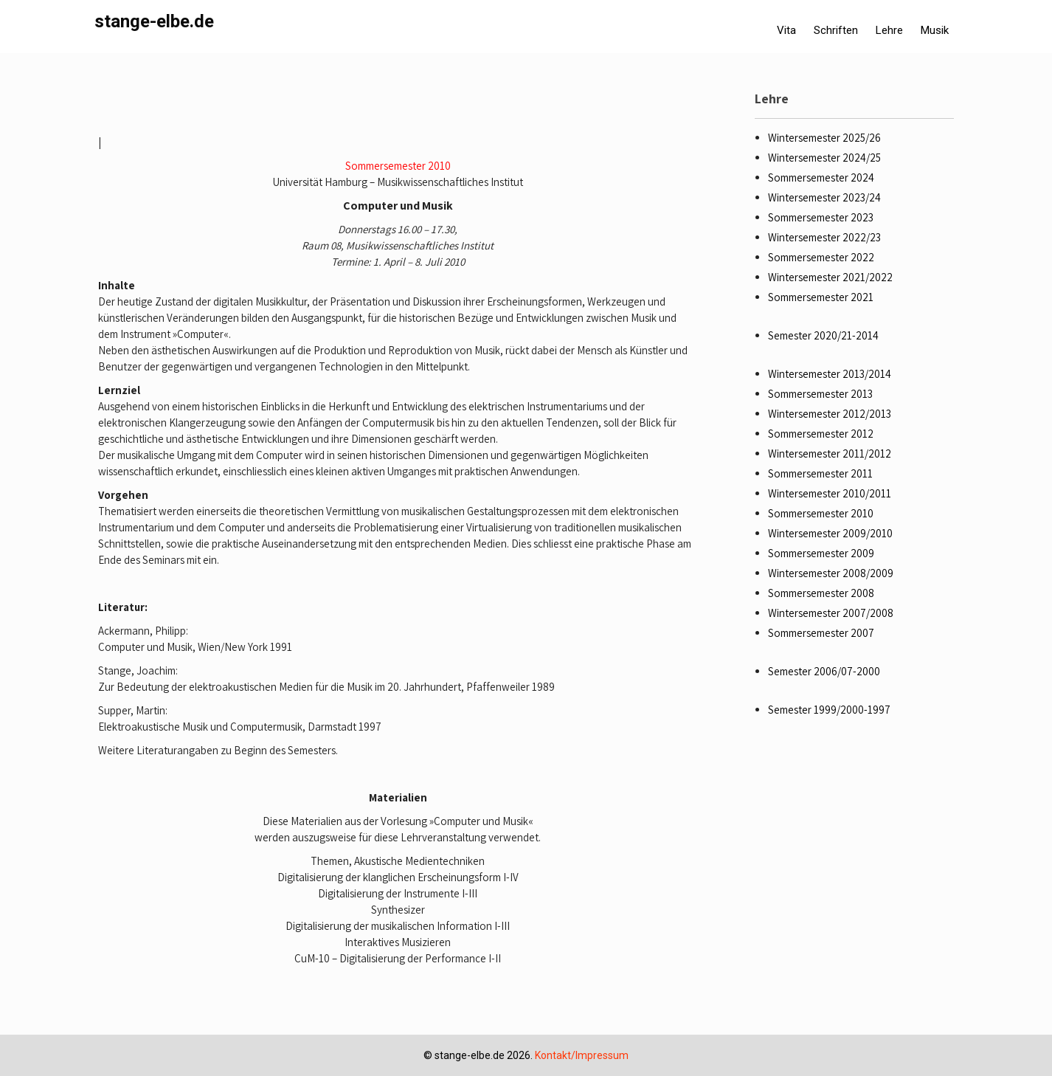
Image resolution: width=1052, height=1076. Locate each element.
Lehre (889, 30)
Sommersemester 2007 (821, 633)
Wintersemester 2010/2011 (829, 493)
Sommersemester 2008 (821, 593)
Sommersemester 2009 (821, 553)
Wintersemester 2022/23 (824, 237)
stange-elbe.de (154, 21)
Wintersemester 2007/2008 (830, 613)
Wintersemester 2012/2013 (829, 414)
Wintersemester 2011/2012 (829, 453)
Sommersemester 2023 (820, 217)
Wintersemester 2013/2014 (829, 374)
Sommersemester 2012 (820, 434)
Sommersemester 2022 (821, 257)
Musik (935, 30)
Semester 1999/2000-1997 (829, 710)
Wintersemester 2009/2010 (830, 533)
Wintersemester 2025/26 (824, 138)
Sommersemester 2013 (820, 394)
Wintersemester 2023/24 (824, 197)
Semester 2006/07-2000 (824, 671)
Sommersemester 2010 (398, 166)
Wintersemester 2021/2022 (830, 277)
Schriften (836, 30)
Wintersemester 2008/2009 (830, 573)
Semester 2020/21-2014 (823, 335)
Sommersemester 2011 (820, 473)
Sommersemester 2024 (821, 177)
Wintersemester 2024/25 (824, 158)
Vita (786, 30)
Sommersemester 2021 (820, 297)
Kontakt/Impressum (582, 1055)
